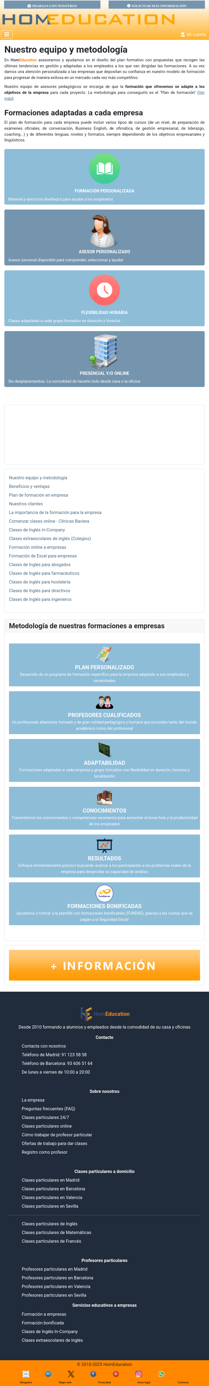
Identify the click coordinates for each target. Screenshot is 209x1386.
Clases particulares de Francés (51, 1241)
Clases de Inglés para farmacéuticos (44, 573)
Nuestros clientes (26, 503)
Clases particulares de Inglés (50, 1223)
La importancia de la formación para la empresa (55, 512)
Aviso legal (143, 1382)
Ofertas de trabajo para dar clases (54, 1143)
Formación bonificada (43, 1322)
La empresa (33, 1100)
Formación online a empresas (37, 547)
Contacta (183, 1382)
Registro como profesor (44, 1152)
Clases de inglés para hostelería (39, 582)
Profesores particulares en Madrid (54, 1269)
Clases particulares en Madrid (50, 1180)
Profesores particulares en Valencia (56, 1286)
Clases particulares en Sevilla (50, 1206)
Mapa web (65, 1382)
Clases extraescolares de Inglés (52, 1340)
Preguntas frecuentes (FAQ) (48, 1108)
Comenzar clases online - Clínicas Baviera (49, 521)
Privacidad (104, 1382)
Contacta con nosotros (44, 1046)
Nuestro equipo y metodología (38, 477)
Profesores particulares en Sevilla (54, 1295)
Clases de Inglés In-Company (37, 529)
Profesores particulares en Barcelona (57, 1277)
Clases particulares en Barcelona (53, 1188)
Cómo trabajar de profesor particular (57, 1134)
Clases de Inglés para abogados (40, 564)
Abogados (26, 1382)
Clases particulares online (47, 1126)
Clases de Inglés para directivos (39, 590)
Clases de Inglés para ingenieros (40, 599)
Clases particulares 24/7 (45, 1117)
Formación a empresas (44, 1314)
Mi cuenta (192, 34)
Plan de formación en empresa (38, 495)
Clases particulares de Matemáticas (56, 1232)
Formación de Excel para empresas (43, 556)
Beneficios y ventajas (29, 486)
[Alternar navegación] (7, 34)
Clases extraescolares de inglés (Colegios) (50, 538)
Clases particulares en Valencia (52, 1197)
